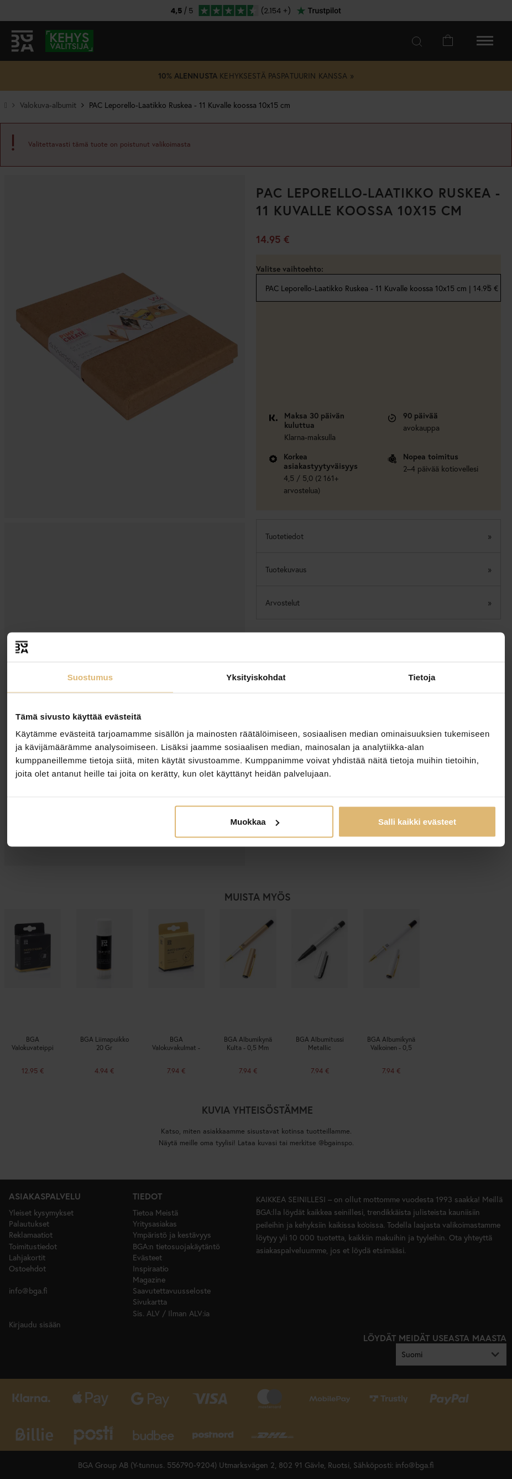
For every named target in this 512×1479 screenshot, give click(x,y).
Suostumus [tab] (90, 676)
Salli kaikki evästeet (417, 821)
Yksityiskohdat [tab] (255, 676)
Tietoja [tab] (422, 676)
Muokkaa (255, 821)
